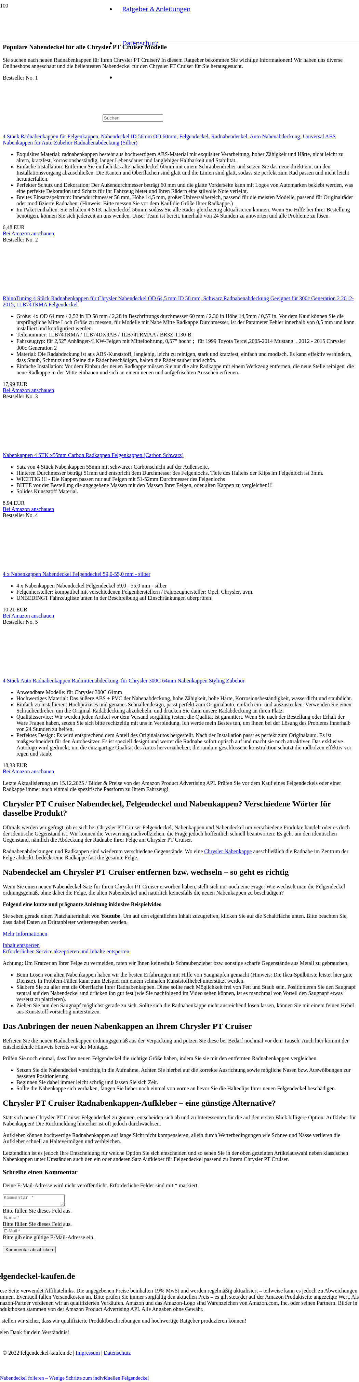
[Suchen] (133, 118)
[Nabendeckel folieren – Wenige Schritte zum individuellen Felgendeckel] (175, 231)
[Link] (51, 65)
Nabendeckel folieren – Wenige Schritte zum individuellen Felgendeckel (74, 1378)
